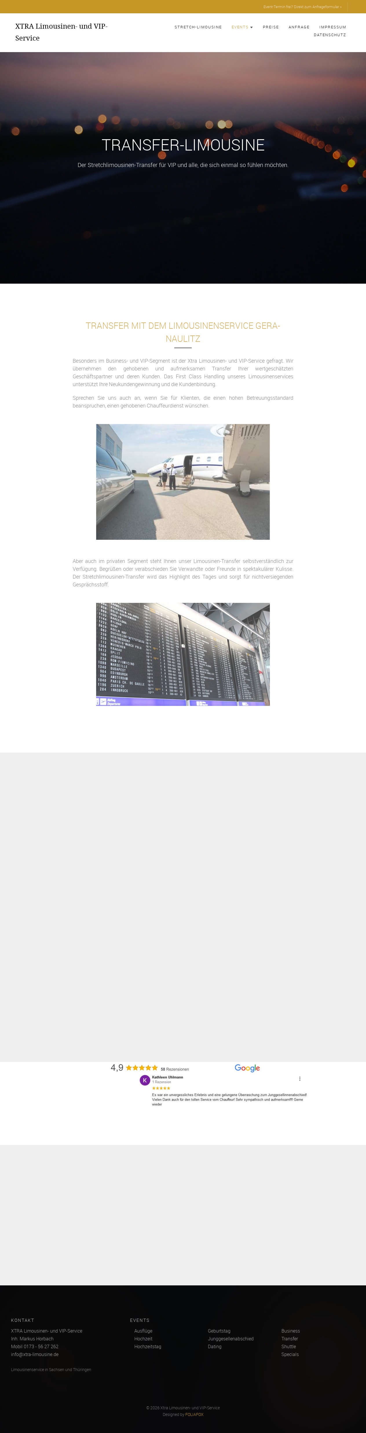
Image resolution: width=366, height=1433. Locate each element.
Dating (215, 1346)
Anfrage (299, 27)
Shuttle (288, 1346)
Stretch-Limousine (198, 27)
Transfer (289, 1338)
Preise (271, 27)
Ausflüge (143, 1331)
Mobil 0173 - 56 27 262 (34, 1346)
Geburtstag (219, 1331)
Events (242, 27)
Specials (290, 1354)
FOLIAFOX (194, 1414)
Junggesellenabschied (231, 1338)
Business (290, 1331)
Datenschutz (330, 34)
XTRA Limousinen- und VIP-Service (61, 32)
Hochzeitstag (147, 1346)
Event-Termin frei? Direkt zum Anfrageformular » (302, 6)
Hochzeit (143, 1338)
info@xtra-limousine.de (34, 1354)
